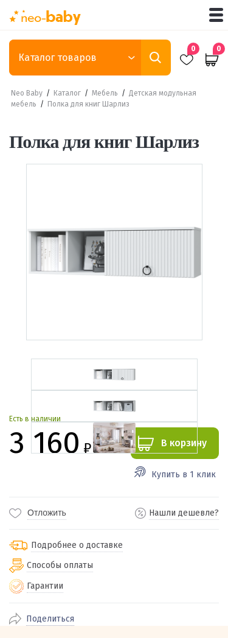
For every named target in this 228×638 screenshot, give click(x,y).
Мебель (105, 93)
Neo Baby (27, 93)
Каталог (67, 93)
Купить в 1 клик (183, 474)
